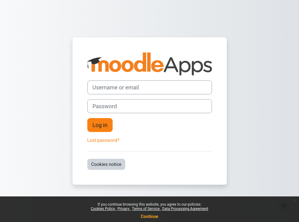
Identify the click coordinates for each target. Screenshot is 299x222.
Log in (100, 125)
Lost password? (103, 140)
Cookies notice (106, 164)
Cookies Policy (103, 209)
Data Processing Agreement (185, 209)
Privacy (124, 209)
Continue (149, 216)
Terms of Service (146, 209)
